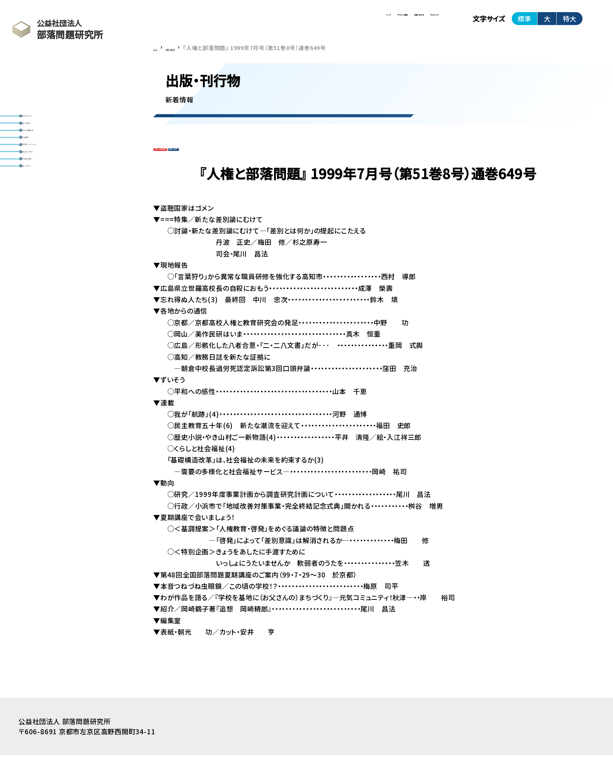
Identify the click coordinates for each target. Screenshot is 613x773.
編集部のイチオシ (53, 215)
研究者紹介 (44, 178)
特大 (569, 23)
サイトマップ (412, 23)
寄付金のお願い (50, 234)
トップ (228, 23)
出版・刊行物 (46, 140)
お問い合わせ (348, 23)
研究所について (50, 121)
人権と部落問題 (178, 163)
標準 (524, 23)
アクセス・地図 (283, 23)
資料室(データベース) (59, 196)
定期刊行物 (225, 163)
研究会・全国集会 (52, 159)
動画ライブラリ (49, 253)
